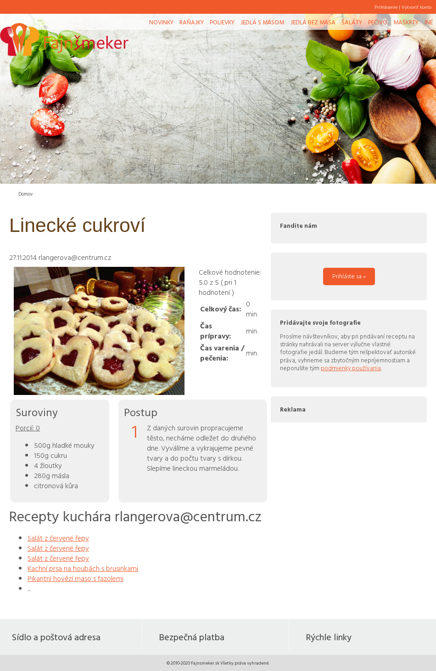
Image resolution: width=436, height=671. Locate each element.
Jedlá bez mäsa (313, 22)
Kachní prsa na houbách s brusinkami (83, 568)
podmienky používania (351, 367)
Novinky (161, 22)
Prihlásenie (386, 7)
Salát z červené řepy (58, 537)
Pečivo (377, 22)
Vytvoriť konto (416, 7)
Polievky (222, 22)
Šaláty (351, 22)
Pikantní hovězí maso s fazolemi (75, 578)
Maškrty (406, 22)
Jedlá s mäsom (262, 22)
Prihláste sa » (349, 276)
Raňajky (191, 22)
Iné (429, 22)
